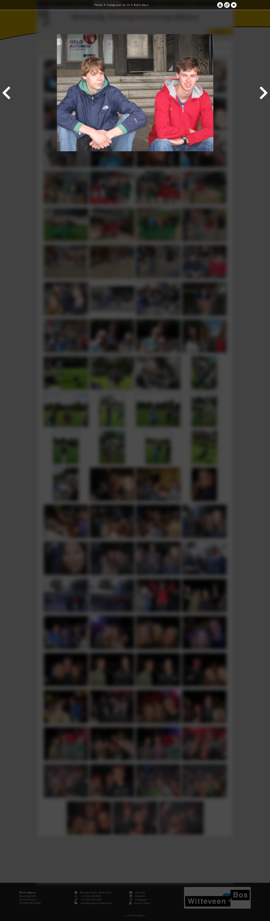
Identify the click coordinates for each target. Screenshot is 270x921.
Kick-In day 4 (141, 5)
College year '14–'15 (118, 5)
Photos (98, 5)
